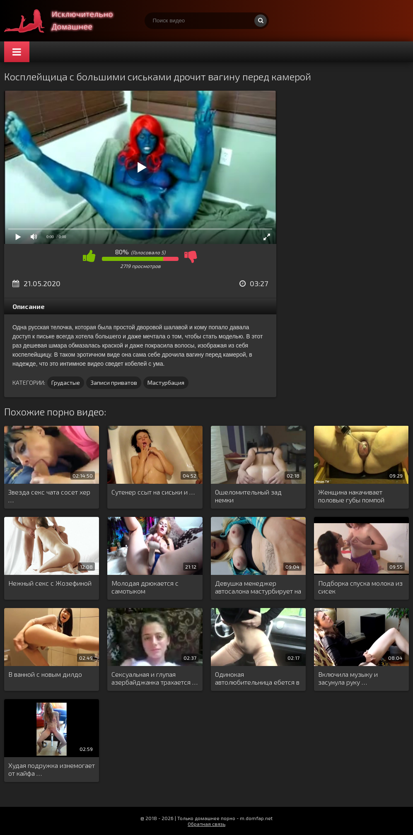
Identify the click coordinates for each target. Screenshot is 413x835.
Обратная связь (206, 824)
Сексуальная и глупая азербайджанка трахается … (154, 678)
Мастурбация (165, 382)
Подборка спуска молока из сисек (360, 587)
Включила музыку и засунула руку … (348, 678)
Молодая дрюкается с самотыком (145, 587)
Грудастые (65, 382)
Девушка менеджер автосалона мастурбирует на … (258, 587)
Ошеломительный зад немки (248, 496)
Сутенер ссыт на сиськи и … (153, 492)
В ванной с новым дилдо (45, 674)
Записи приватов (113, 382)
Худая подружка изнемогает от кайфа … (51, 769)
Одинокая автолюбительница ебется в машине (257, 678)
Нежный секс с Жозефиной (50, 583)
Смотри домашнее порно (66, 20)
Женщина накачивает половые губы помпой (351, 496)
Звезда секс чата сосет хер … (49, 496)
